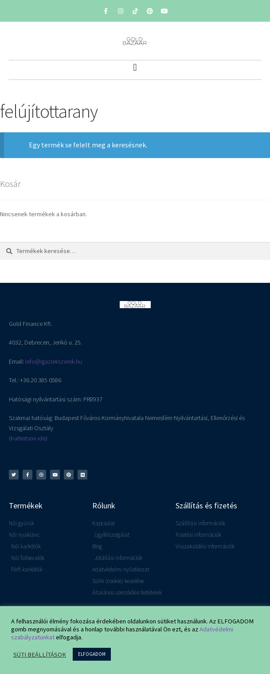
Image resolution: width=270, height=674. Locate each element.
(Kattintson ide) (28, 438)
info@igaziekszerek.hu (53, 361)
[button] (135, 67)
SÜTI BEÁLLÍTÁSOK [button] (39, 654)
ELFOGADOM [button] (92, 654)
